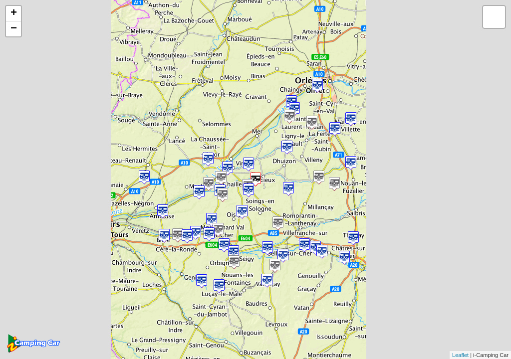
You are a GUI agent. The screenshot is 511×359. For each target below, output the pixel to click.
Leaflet (460, 355)
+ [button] (13, 13)
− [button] (13, 28)
